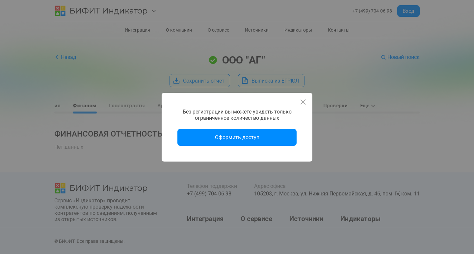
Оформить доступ (237, 137)
